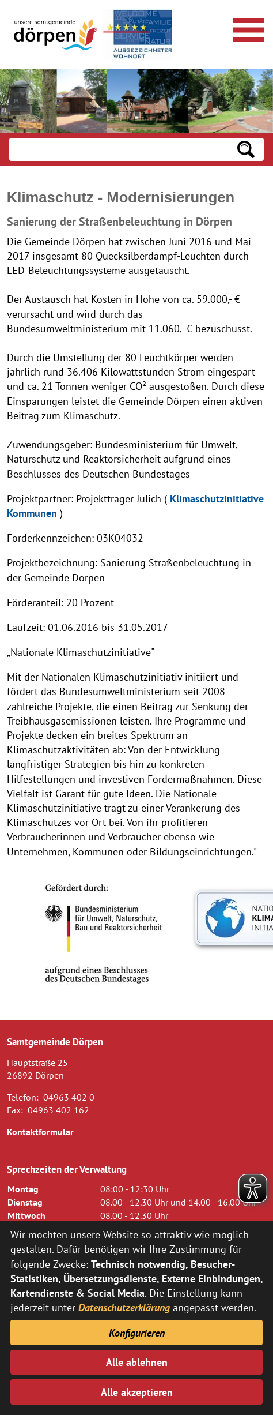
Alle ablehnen (137, 1362)
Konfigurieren (137, 1332)
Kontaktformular (40, 1132)
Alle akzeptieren (137, 1392)
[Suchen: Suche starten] (246, 149)
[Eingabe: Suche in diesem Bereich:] (118, 149)
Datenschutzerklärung (124, 1307)
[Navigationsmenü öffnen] (247, 28)
